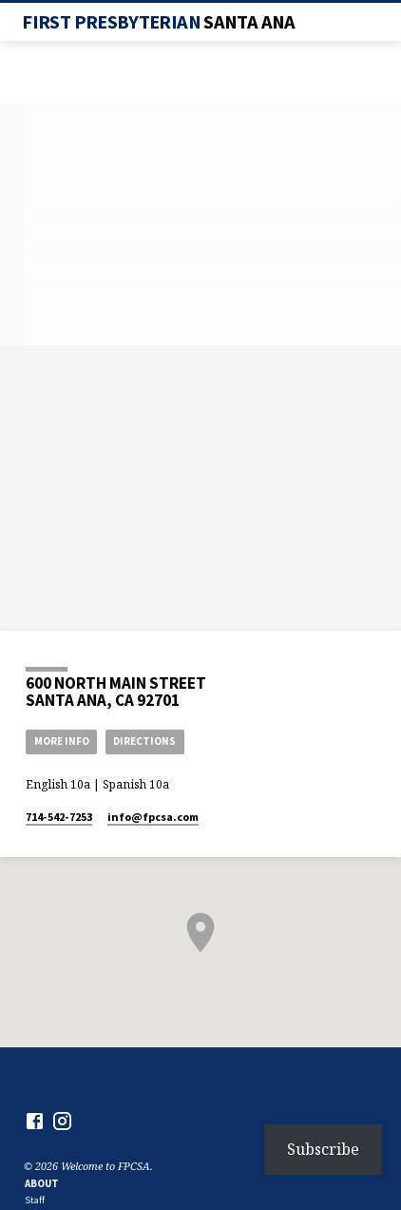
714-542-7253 (59, 817)
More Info (61, 741)
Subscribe (323, 1149)
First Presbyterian (158, 22)
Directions (144, 741)
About (42, 1183)
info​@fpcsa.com (153, 817)
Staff (35, 1200)
